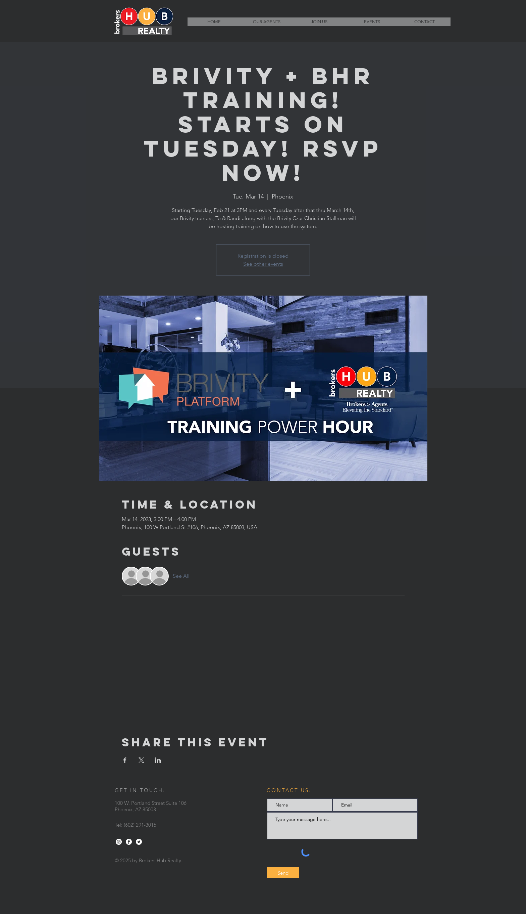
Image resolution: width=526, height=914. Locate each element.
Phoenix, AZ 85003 (135, 809)
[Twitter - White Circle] (139, 842)
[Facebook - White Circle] (129, 842)
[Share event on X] (141, 760)
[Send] (283, 872)
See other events (263, 264)
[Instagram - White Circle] (119, 842)
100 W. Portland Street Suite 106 (151, 803)
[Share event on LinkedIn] (158, 760)
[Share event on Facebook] (125, 760)
